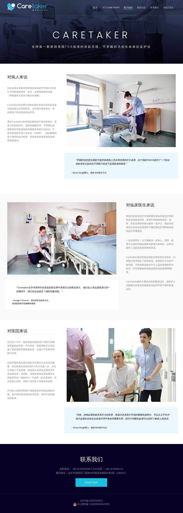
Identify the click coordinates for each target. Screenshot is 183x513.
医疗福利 (128, 7)
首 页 (95, 7)
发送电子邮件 (91, 482)
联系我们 (154, 7)
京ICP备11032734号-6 (91, 501)
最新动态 (141, 7)
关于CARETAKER (110, 7)
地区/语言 (168, 7)
